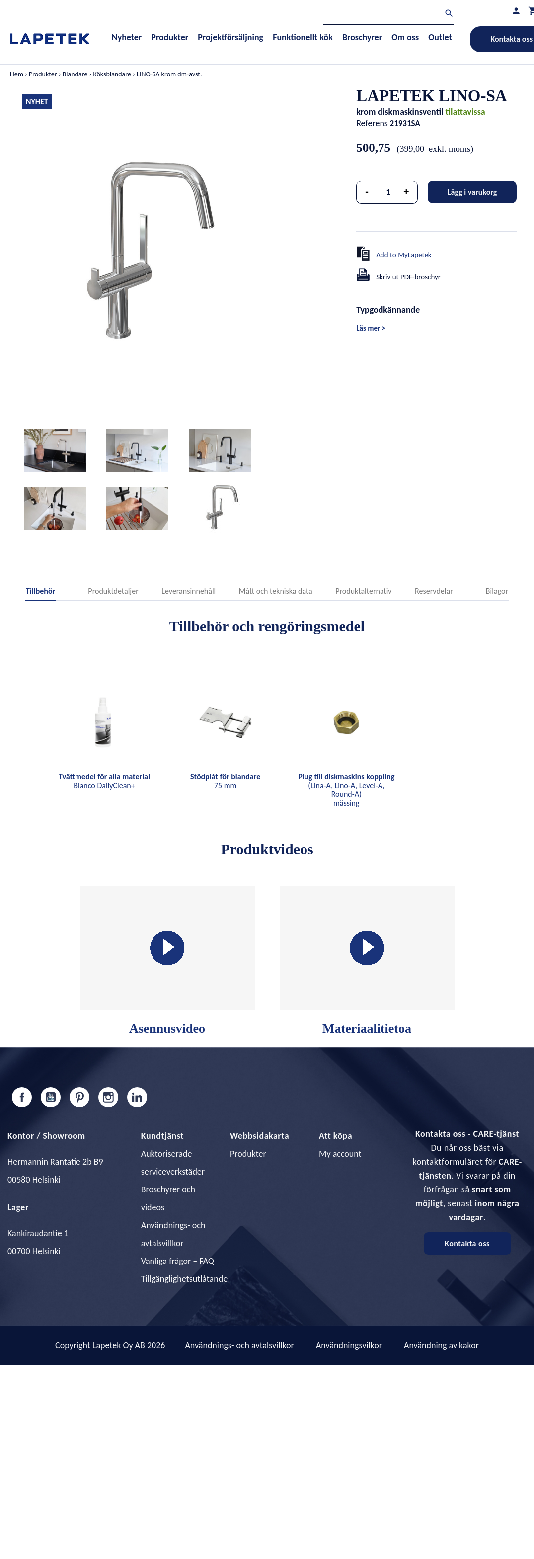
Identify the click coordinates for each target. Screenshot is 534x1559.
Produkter (248, 1153)
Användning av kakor (441, 1345)
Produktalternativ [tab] (363, 590)
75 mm (225, 781)
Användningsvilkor (349, 1345)
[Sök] (388, 14)
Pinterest (79, 1097)
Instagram (108, 1097)
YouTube (51, 1097)
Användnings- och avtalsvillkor (239, 1345)
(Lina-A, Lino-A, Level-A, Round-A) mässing (346, 790)
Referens (372, 123)
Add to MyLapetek (404, 254)
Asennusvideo (167, 961)
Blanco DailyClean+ (104, 781)
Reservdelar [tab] (434, 590)
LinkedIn (137, 1097)
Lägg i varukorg (472, 192)
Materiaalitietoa (367, 961)
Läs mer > (370, 328)
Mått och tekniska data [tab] (275, 590)
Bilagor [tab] (497, 590)
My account (340, 1153)
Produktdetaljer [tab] (113, 590)
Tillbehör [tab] (40, 590)
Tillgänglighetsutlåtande (184, 1278)
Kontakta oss (467, 1243)
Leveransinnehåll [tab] (188, 590)
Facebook (22, 1097)
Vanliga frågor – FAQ (177, 1261)
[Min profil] (516, 10)
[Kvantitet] (388, 192)
